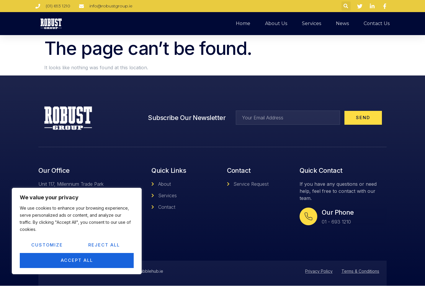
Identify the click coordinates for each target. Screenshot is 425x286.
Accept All (77, 260)
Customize (47, 245)
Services (311, 23)
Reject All (104, 245)
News (342, 23)
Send (363, 118)
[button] (346, 6)
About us (276, 23)
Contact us (377, 23)
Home (243, 23)
